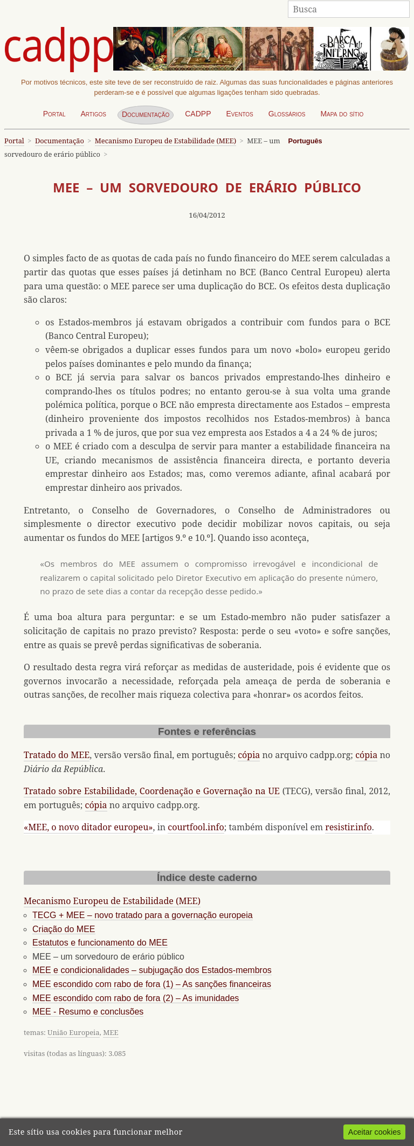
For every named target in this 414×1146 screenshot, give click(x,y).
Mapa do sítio (341, 113)
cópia (249, 755)
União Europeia (73, 1032)
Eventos (239, 113)
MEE (110, 1032)
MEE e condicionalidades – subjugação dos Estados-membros (152, 970)
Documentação (145, 114)
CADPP (198, 113)
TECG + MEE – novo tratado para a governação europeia (142, 915)
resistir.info (348, 827)
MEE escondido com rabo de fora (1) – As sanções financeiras (151, 984)
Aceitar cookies (374, 1132)
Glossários (287, 113)
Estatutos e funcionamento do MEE (100, 942)
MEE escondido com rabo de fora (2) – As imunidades (135, 998)
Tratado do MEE (56, 755)
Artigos (93, 113)
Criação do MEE (63, 929)
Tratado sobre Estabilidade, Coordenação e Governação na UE (152, 791)
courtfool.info (196, 827)
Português (305, 141)
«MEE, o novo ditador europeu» (88, 827)
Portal (54, 113)
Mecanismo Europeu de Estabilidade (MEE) (165, 140)
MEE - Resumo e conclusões (87, 1011)
